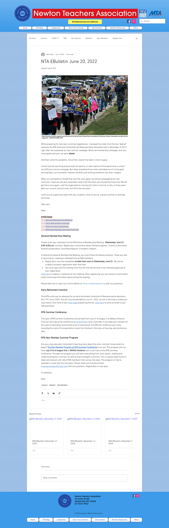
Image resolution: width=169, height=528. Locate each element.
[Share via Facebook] (42, 393)
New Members (102, 38)
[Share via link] (59, 393)
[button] (97, 28)
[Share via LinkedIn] (54, 393)
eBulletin (88, 38)
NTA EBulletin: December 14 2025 (83, 442)
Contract (44, 38)
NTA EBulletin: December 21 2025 (44, 442)
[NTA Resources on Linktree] (85, 21)
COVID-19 (55, 38)
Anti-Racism (76, 38)
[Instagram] (134, 21)
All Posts (32, 38)
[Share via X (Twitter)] (48, 393)
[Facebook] (129, 21)
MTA (65, 38)
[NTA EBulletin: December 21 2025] (46, 427)
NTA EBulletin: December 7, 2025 (120, 442)
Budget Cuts (117, 38)
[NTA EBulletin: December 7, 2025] (123, 427)
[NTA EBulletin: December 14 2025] (85, 427)
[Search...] (152, 21)
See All (137, 414)
